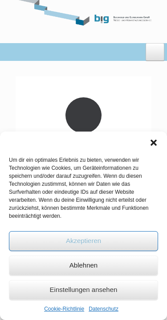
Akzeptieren (83, 240)
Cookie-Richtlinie (64, 309)
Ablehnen (83, 265)
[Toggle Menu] (155, 52)
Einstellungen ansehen (84, 289)
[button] (153, 142)
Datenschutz (103, 309)
